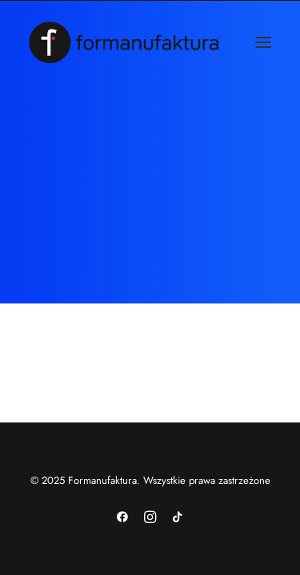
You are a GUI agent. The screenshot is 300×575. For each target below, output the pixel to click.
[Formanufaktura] (123, 42)
